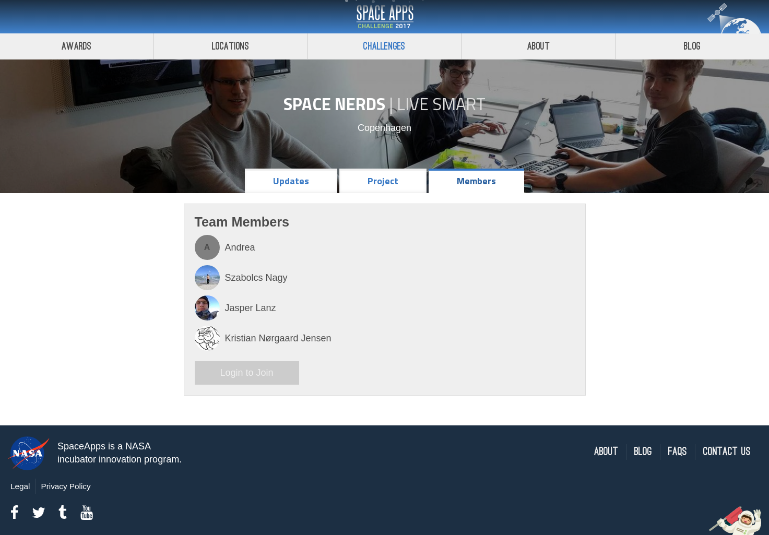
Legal (20, 486)
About (538, 46)
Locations (231, 46)
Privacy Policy (65, 486)
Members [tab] (476, 181)
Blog (692, 46)
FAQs (677, 452)
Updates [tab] (291, 181)
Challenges (384, 46)
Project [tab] (383, 181)
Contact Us (727, 452)
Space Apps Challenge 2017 (384, 16)
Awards (76, 46)
